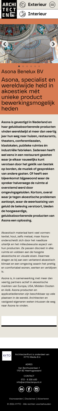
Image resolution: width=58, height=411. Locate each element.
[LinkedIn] (21, 389)
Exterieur (37, 4)
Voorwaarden (16, 399)
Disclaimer (30, 399)
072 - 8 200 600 (29, 380)
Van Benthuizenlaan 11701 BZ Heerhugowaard (29, 369)
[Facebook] (29, 389)
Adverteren (43, 399)
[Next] (53, 44)
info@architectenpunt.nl (29, 382)
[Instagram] (36, 389)
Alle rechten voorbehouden (37, 404)
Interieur (37, 14)
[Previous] (5, 44)
